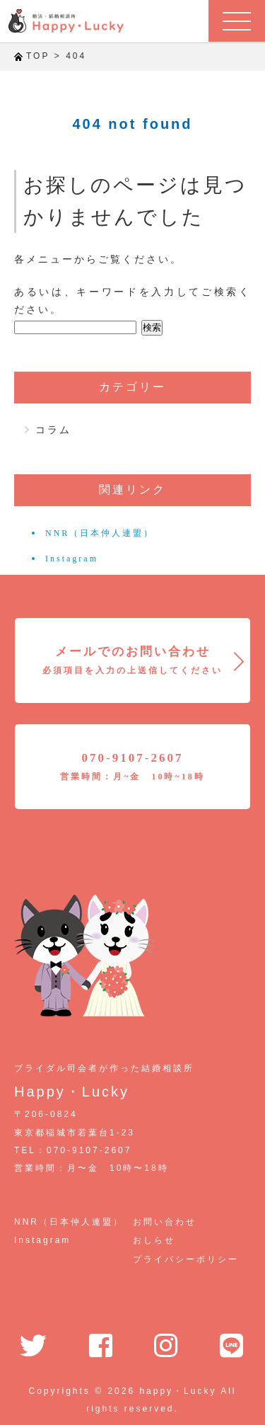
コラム (53, 429)
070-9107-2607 (132, 766)
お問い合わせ (164, 1222)
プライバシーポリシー (186, 1259)
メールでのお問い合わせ (132, 660)
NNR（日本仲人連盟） (99, 533)
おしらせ (154, 1240)
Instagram (71, 558)
